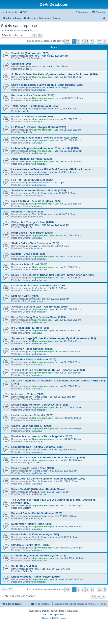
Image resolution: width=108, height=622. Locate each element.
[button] (67, 41)
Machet (36, 87)
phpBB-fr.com (59, 614)
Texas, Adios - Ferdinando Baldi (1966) (35, 105)
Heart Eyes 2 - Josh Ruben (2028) (32, 232)
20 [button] (99, 41)
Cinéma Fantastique (32, 58)
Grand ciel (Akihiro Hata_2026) (30, 53)
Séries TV (27, 69)
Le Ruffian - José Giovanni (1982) (32, 348)
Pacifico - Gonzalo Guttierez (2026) (32, 116)
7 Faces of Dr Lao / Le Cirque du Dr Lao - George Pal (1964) (48, 369)
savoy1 (36, 246)
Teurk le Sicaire (39, 172)
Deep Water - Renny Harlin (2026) (31, 523)
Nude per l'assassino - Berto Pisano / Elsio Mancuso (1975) (48, 457)
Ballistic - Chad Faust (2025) (28, 253)
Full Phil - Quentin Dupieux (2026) (32, 179)
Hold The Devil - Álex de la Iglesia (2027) (36, 200)
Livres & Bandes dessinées (36, 174)
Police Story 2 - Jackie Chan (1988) (33, 468)
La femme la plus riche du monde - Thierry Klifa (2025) (45, 148)
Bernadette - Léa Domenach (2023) (32, 95)
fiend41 (36, 56)
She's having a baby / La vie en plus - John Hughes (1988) (47, 84)
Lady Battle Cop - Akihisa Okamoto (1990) (37, 446)
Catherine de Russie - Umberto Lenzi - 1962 (38, 285)
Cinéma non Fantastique (35, 90)
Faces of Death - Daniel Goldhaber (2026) (36, 513)
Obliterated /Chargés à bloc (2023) (32, 222)
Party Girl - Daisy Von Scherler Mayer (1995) (38, 317)
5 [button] (92, 41)
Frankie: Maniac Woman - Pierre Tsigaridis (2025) (41, 436)
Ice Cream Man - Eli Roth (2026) (30, 327)
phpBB (45, 611)
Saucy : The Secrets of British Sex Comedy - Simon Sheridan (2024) (53, 274)
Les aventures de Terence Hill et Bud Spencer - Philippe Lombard (52, 169)
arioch (35, 492)
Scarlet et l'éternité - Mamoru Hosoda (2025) (38, 190)
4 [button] (87, 41)
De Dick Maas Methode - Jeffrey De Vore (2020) (40, 404)
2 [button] (78, 41)
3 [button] (83, 41)
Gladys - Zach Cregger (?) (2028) (31, 425)
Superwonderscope (42, 77)
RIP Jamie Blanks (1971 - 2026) (30, 544)
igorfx (35, 288)
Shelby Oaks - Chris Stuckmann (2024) (35, 243)
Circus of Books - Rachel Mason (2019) (35, 576)
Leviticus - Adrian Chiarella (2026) (32, 415)
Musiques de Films (32, 462)
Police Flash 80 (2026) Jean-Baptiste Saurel (38, 489)
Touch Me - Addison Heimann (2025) (33, 359)
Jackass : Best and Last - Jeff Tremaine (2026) (39, 306)
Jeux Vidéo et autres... (33, 216)
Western (27, 111)
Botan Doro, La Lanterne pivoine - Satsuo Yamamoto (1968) (48, 478)
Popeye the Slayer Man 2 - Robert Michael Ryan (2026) (45, 137)
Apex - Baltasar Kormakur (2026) (31, 158)
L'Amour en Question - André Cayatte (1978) (38, 555)
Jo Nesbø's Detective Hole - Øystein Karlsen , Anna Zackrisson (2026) (54, 74)
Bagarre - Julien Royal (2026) (29, 264)
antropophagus (39, 108)
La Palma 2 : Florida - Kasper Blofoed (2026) (38, 127)
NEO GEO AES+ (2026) (25, 296)
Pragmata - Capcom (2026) (27, 211)
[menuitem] (23, 12)
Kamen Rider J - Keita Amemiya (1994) (35, 534)
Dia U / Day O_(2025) (24, 566)
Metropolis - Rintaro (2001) (27, 394)
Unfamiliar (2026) (21, 63)
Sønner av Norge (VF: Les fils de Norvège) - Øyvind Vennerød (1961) (53, 338)
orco (34, 182)
